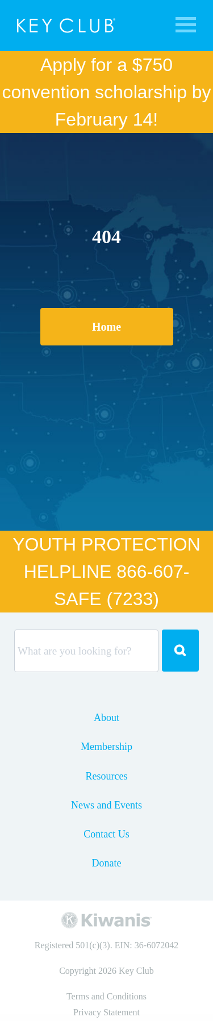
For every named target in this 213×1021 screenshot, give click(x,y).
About (106, 717)
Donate (107, 863)
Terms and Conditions (106, 996)
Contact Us (106, 834)
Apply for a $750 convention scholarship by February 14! (106, 92)
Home (106, 326)
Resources (107, 776)
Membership (106, 746)
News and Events (106, 805)
